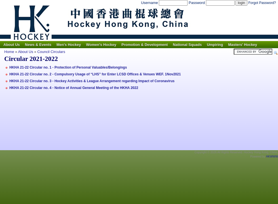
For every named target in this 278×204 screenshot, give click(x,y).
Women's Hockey (101, 44)
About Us (11, 44)
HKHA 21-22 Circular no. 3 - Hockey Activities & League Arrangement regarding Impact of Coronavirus (91, 81)
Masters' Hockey (242, 44)
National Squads (187, 44)
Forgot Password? (262, 3)
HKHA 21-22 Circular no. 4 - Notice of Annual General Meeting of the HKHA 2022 (73, 88)
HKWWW (272, 156)
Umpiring (215, 44)
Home (9, 52)
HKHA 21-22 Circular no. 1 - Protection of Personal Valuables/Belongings (68, 67)
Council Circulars (51, 52)
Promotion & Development (144, 44)
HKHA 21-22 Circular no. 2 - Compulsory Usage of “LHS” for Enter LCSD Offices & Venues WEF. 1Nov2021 (95, 74)
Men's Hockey (68, 44)
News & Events (38, 44)
